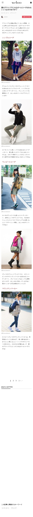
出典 (2, 82)
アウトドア (13, 508)
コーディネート (5, 508)
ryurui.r (6, 17)
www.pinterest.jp (7, 82)
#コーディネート (5, 13)
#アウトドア (13, 13)
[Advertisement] (16, 364)
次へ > (20, 380)
